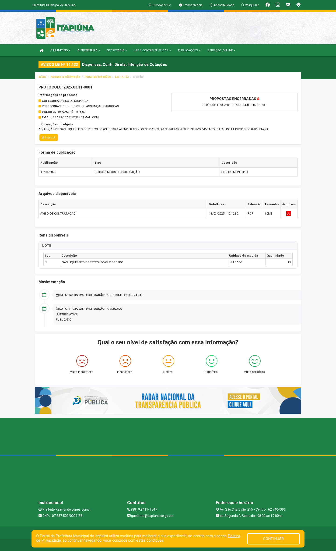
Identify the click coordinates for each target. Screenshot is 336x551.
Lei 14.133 (122, 76)
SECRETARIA (117, 50)
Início (42, 76)
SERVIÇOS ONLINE (222, 50)
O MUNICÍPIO (60, 50)
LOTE (46, 246)
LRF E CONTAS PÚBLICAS (152, 50)
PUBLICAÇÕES (189, 50)
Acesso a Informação (65, 76)
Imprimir (49, 137)
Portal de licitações (98, 76)
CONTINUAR (273, 539)
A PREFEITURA (88, 50)
